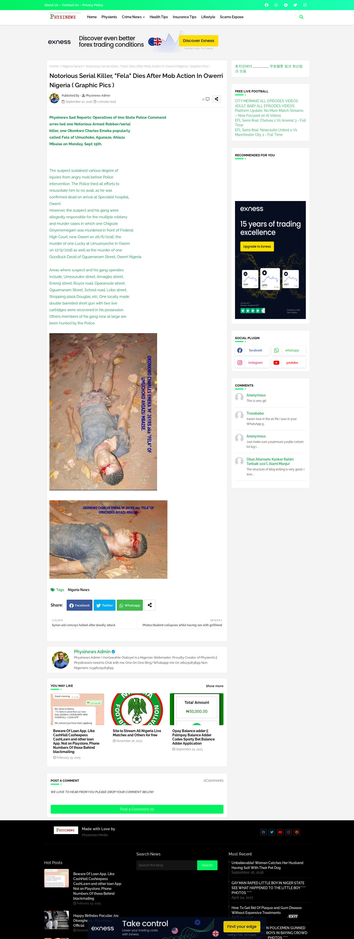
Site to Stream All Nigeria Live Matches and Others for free (137, 733)
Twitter (107, 605)
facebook (255, 350)
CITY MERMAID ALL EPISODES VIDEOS (266, 101)
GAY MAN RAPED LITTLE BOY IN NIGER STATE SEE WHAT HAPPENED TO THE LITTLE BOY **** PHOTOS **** (269, 888)
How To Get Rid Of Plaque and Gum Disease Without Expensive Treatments (267, 910)
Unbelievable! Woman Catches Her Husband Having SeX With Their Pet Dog (267, 865)
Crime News (132, 17)
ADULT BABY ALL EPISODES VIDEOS (265, 106)
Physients (109, 17)
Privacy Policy (92, 5)
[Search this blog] (166, 865)
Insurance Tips (184, 17)
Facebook (82, 605)
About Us (51, 5)
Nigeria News (72, 66)
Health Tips (159, 17)
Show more (214, 686)
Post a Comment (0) (137, 809)
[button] (301, 17)
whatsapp (292, 350)
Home (92, 17)
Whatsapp (132, 605)
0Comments (213, 780)
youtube (292, 362)
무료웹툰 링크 (280, 66)
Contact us (70, 5)
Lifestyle (208, 17)
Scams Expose (231, 17)
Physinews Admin (92, 651)
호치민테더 (243, 66)
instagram (256, 362)
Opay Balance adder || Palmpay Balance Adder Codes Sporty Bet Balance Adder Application (193, 737)
